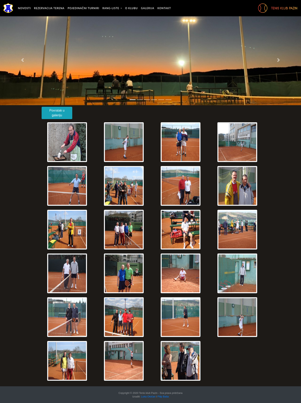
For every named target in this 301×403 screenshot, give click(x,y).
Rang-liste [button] (111, 8)
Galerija (147, 8)
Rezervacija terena (49, 8)
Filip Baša (163, 396)
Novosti (24, 8)
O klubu (131, 8)
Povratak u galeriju (56, 113)
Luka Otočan (148, 396)
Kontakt (164, 8)
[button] (22, 60)
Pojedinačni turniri (83, 8)
